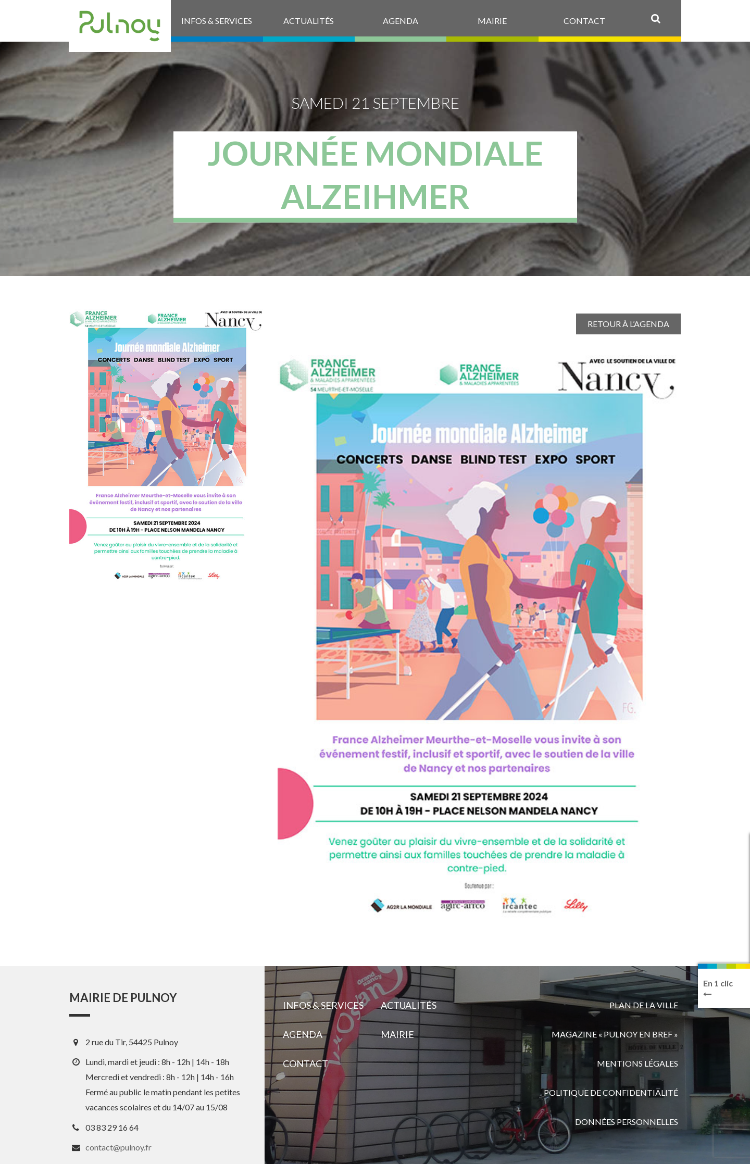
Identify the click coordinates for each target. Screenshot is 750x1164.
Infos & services (323, 1005)
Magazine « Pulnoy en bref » (615, 1034)
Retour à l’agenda (628, 324)
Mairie (397, 1034)
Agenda (302, 1034)
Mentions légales (637, 1063)
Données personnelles (626, 1122)
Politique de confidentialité (611, 1092)
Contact (305, 1063)
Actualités (408, 1005)
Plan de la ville (643, 1005)
